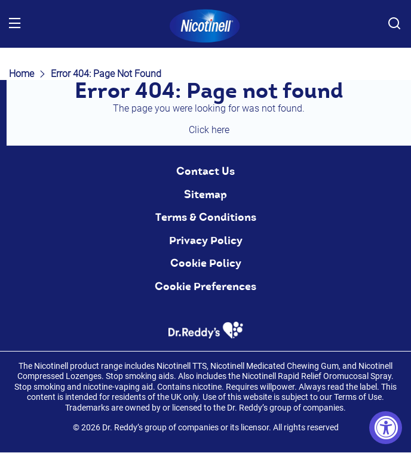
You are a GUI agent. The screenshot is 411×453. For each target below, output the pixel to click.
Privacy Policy (206, 240)
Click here (209, 129)
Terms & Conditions (205, 217)
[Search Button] (394, 24)
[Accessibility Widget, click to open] (385, 427)
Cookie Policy (205, 263)
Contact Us (205, 171)
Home (21, 73)
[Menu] (15, 24)
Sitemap (205, 194)
